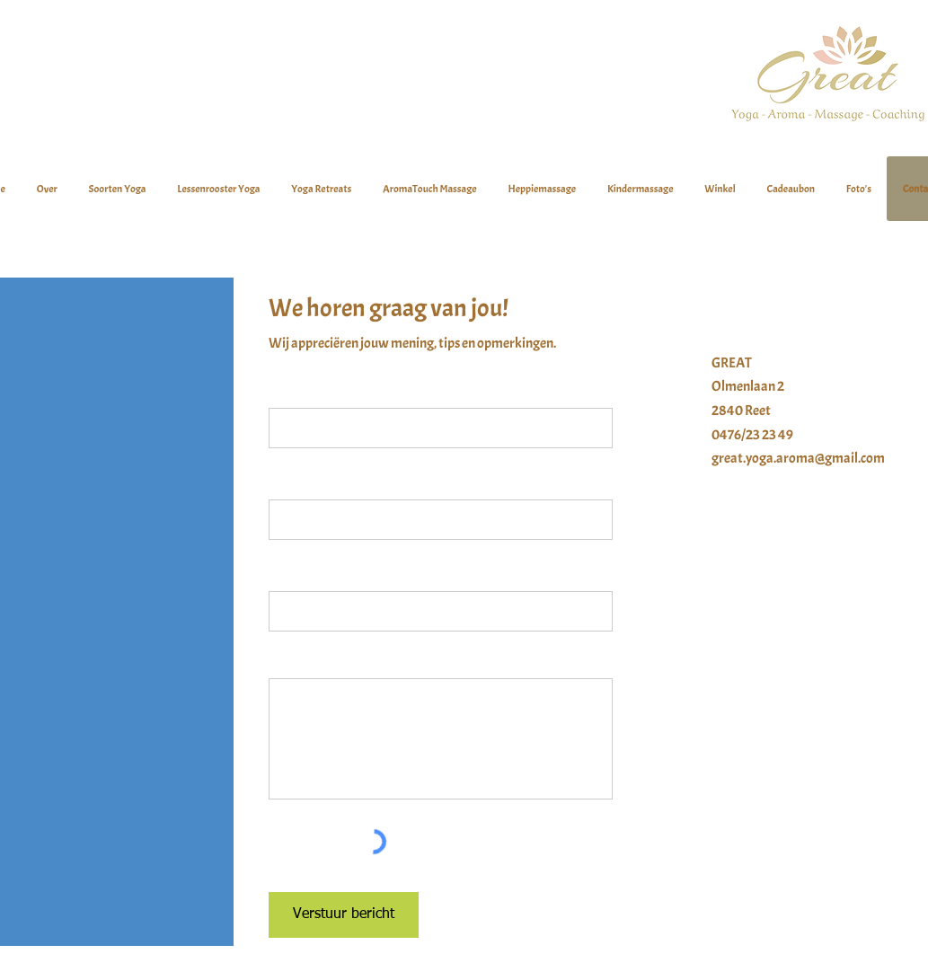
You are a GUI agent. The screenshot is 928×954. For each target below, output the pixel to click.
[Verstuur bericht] (344, 915)
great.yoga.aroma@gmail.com (798, 458)
